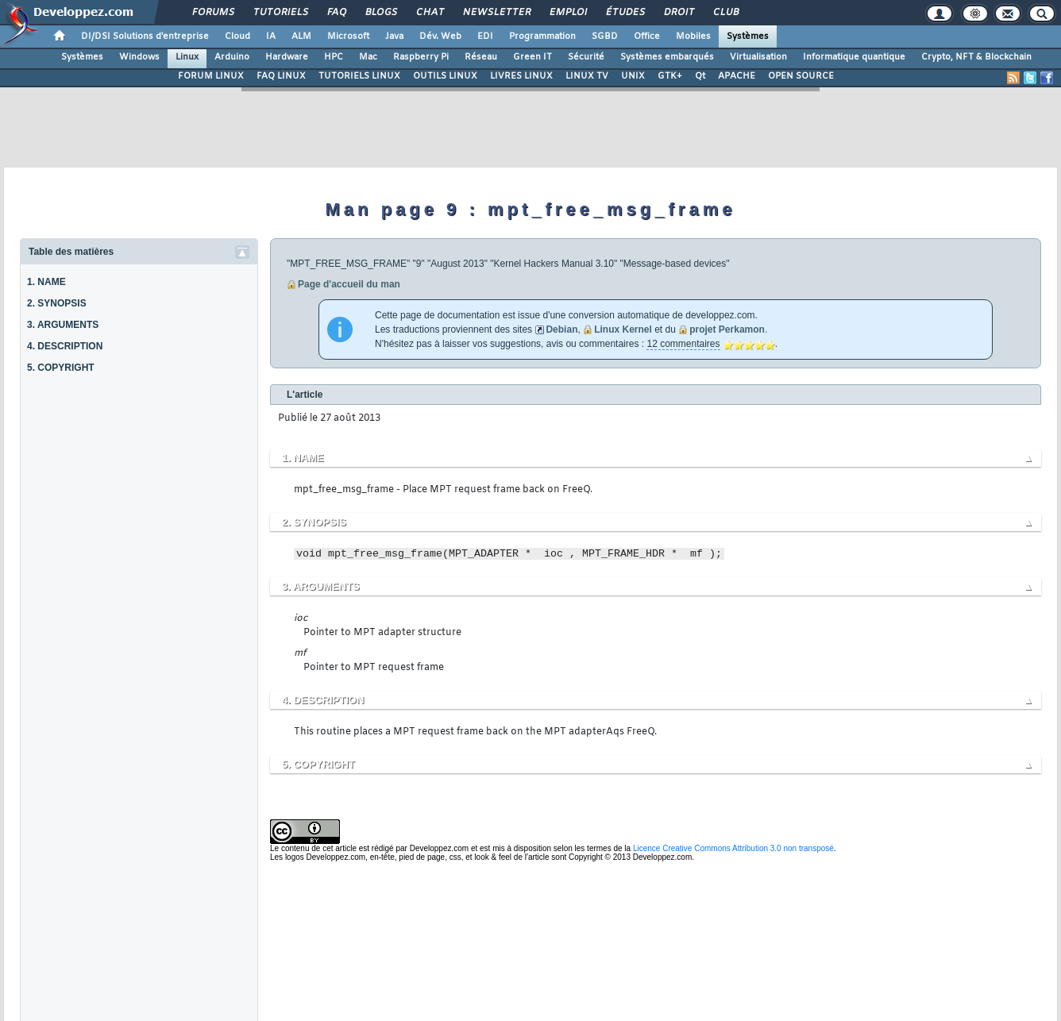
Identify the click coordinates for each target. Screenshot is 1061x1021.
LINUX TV (586, 76)
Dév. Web (440, 36)
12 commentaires (683, 343)
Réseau (481, 57)
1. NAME (46, 281)
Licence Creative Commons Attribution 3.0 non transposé (733, 848)
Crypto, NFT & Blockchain (976, 57)
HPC (333, 57)
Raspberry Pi (421, 57)
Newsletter (496, 12)
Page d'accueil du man (349, 284)
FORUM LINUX (211, 76)
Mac (368, 57)
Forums (212, 12)
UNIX (633, 76)
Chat (429, 12)
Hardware (286, 57)
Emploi (567, 12)
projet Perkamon (727, 329)
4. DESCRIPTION (64, 346)
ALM (301, 36)
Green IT (532, 57)
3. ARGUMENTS (62, 324)
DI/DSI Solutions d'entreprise (145, 36)
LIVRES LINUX (521, 76)
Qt (700, 76)
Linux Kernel (623, 329)
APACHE (736, 76)
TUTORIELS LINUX (359, 76)
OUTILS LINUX (445, 76)
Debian (561, 329)
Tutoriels (280, 12)
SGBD (605, 36)
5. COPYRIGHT (61, 367)
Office (647, 36)
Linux (187, 57)
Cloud (237, 36)
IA (271, 36)
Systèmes (748, 36)
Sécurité (586, 57)
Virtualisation (758, 57)
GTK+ (670, 76)
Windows (139, 57)
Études (625, 12)
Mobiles (693, 36)
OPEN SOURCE (801, 76)
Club (725, 12)
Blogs (380, 12)
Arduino (231, 57)
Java (394, 36)
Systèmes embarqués (667, 57)
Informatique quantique (854, 57)
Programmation (542, 36)
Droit (678, 12)
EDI (485, 36)
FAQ (336, 12)
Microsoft (348, 36)
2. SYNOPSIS (57, 303)
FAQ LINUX (281, 76)
